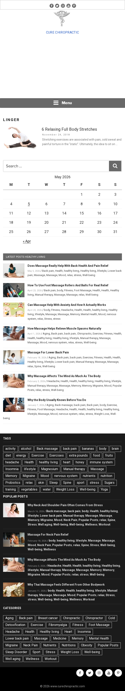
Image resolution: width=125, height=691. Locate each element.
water (47, 489)
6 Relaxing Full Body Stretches (69, 129)
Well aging (45, 524)
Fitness (68, 290)
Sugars (109, 483)
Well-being (88, 275)
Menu (62, 103)
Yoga (104, 489)
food (96, 455)
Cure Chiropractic (62, 32)
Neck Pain (70, 520)
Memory (75, 314)
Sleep (53, 483)
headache (12, 462)
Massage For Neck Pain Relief (48, 534)
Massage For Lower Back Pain (48, 352)
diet (8, 455)
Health (59, 270)
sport (80, 483)
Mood (62, 275)
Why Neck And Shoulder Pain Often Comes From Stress (65, 505)
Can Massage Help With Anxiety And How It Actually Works (67, 304)
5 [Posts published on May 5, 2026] (29, 204)
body (60, 290)
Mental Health (89, 314)
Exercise (98, 333)
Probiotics (12, 483)
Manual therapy (44, 294)
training (10, 489)
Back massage (64, 405)
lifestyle (101, 270)
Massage (39, 275)
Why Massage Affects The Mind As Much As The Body (64, 376)
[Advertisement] (62, 66)
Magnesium (49, 469)
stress (77, 275)
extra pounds (78, 455)
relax (70, 275)
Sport (36, 652)
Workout (104, 524)
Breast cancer (48, 618)
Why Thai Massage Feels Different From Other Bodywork (66, 584)
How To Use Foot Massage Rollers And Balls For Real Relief (68, 285)
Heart (68, 632)
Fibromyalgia (58, 625)
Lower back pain (65, 361)
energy (21, 455)
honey (80, 462)
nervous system (57, 342)
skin (41, 483)
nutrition (106, 476)
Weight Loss (101, 413)
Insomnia (12, 469)
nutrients (89, 476)
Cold (111, 618)
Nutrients (49, 645)
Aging (46, 333)
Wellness (91, 524)
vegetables (29, 489)
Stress (48, 318)
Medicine (59, 638)
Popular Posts (88, 520)
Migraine (98, 385)
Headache (67, 309)
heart (66, 462)
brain (115, 449)
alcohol (26, 449)
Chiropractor (94, 618)
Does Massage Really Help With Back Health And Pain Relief (68, 265)
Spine (37, 366)
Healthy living (88, 270)
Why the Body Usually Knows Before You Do (57, 400)
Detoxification (15, 625)
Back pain (48, 270)
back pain (70, 333)
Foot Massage (82, 290)
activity (10, 449)
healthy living (71, 270)
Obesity (86, 645)
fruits (109, 455)
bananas (88, 449)
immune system (101, 462)
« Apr (27, 241)
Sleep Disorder (16, 652)
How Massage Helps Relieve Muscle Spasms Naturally (64, 328)
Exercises (56, 455)
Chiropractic (84, 333)
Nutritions (69, 645)
